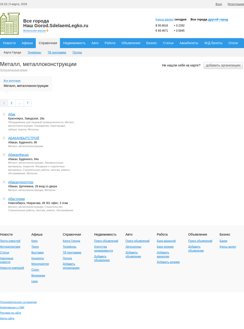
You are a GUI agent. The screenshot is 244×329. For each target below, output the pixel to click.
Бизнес (151, 43)
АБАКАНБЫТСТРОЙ (23, 138)
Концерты (37, 258)
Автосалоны (133, 246)
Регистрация (236, 4)
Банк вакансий (166, 241)
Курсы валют (165, 19)
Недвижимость (74, 43)
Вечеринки (38, 275)
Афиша (27, 43)
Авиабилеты (189, 43)
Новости (9, 43)
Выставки (37, 252)
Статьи (168, 43)
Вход (219, 4)
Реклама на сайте (10, 312)
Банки (223, 241)
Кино (34, 241)
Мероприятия (40, 264)
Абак (11, 114)
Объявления (131, 43)
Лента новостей (10, 241)
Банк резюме (165, 246)
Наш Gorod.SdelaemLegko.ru (55, 23)
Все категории (12, 80)
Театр (35, 246)
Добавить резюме (168, 262)
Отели (233, 43)
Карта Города (12, 52)
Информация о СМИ (12, 307)
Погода (77, 52)
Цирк (34, 281)
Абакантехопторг (21, 182)
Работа (110, 43)
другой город (218, 19)
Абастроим (16, 199)
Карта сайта (7, 318)
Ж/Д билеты (213, 43)
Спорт (35, 269)
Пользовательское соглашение (18, 302)
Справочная (48, 43)
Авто (95, 43)
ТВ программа (57, 52)
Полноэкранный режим (13, 70)
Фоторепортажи (10, 246)
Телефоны (34, 52)
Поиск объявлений (106, 241)
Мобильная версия (34, 30)
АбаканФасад (18, 155)
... (19, 103)
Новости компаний (12, 268)
